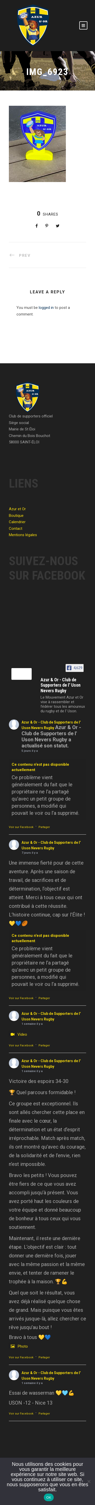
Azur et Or (17, 509)
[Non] (88, 1481)
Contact (15, 528)
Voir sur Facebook (21, 827)
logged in (46, 307)
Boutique (16, 515)
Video (18, 1034)
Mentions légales (23, 535)
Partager (44, 827)
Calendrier (17, 522)
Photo (18, 1346)
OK (48, 1497)
